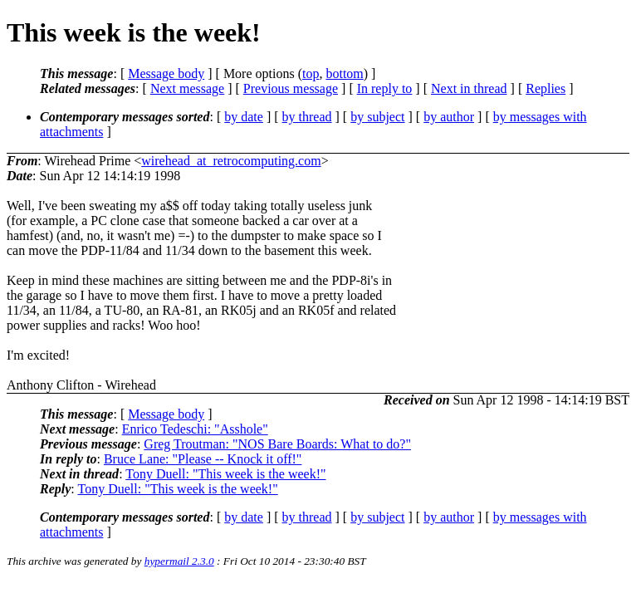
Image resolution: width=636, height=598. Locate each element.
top (310, 73)
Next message (187, 88)
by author (448, 117)
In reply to (385, 88)
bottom (344, 73)
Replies (545, 88)
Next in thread (469, 88)
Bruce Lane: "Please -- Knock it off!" (202, 459)
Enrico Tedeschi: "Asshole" (195, 429)
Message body (166, 73)
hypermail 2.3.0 (179, 561)
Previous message (290, 88)
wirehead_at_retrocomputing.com (230, 161)
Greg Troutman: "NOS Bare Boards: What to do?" (277, 444)
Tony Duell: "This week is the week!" (225, 474)
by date (243, 117)
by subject (377, 117)
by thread (307, 117)
